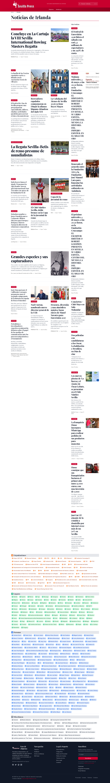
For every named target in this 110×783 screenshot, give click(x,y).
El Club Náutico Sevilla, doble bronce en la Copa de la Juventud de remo (39, 212)
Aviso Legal (59, 760)
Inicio (12, 12)
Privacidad (78, 777)
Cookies (84, 777)
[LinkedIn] (21, 765)
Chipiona (51, 9)
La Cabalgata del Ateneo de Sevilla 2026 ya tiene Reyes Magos (59, 102)
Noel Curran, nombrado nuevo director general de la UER (40, 308)
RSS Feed (36, 756)
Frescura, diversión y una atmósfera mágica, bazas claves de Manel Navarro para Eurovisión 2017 (60, 311)
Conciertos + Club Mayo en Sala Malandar (77, 305)
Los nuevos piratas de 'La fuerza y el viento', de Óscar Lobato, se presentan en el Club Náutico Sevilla (77, 386)
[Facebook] (13, 765)
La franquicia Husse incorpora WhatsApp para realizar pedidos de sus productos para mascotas (77, 433)
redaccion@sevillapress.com (29, 778)
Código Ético (59, 751)
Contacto (58, 762)
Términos (89, 777)
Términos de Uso (60, 758)
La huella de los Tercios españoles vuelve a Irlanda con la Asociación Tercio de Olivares (20, 77)
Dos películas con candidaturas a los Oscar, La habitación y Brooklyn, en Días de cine (77, 344)
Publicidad (80, 766)
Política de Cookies (61, 756)
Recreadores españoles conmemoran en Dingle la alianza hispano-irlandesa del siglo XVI (39, 105)
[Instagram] (18, 765)
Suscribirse (88, 758)
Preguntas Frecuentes (83, 768)
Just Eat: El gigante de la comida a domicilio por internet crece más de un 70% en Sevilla (77, 524)
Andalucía (58, 9)
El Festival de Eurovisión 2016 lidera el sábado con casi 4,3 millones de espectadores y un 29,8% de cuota (77, 42)
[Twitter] (15, 765)
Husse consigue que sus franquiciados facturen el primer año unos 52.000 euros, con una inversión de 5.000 (77, 479)
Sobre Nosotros (60, 749)
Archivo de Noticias (39, 753)
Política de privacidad (89, 763)
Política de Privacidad (61, 753)
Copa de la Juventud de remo (59, 198)
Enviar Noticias (82, 770)
